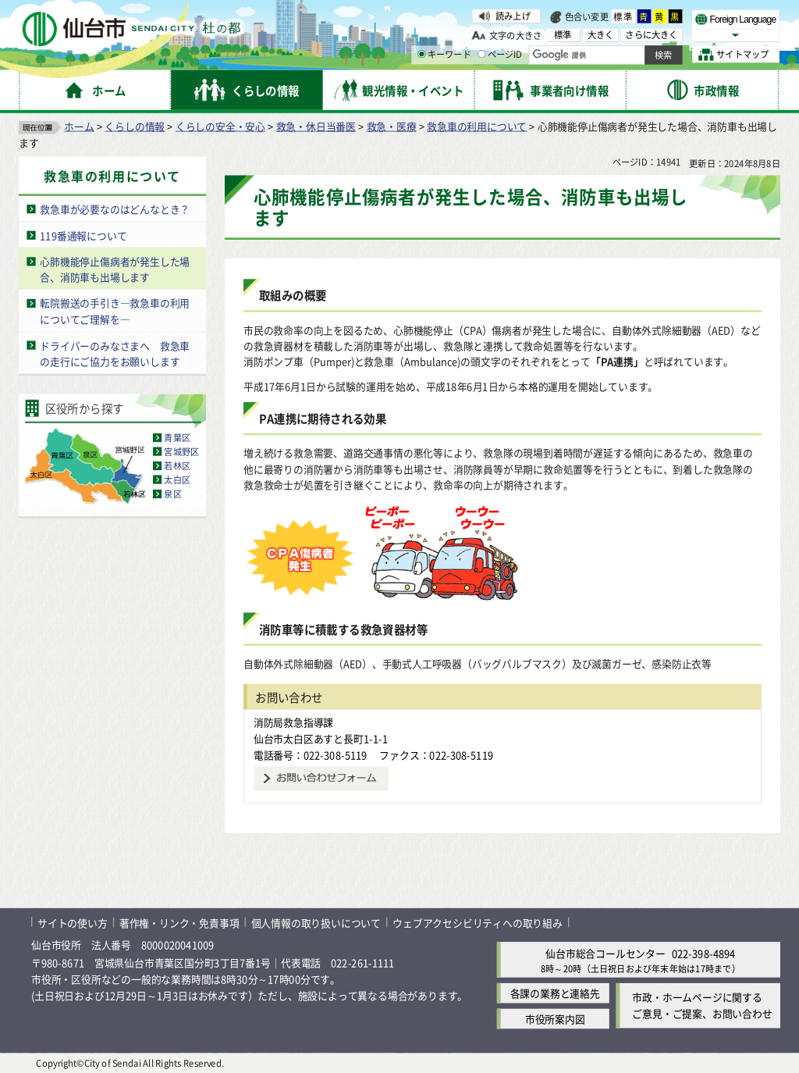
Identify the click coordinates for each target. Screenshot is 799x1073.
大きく (601, 35)
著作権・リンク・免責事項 (179, 921)
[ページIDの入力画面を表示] (481, 54)
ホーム (79, 125)
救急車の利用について (477, 125)
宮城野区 (181, 451)
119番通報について (83, 234)
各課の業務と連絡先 (555, 993)
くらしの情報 (135, 125)
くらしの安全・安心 (220, 125)
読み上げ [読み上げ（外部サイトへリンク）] (513, 15)
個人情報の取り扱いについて (316, 921)
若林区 (177, 465)
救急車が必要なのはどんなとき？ (115, 208)
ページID (500, 54)
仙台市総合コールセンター (605, 952)
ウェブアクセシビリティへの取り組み (477, 921)
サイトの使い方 (72, 921)
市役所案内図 (555, 1018)
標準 (623, 16)
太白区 (177, 479)
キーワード (444, 54)
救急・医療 (392, 125)
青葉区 (177, 437)
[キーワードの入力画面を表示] (421, 54)
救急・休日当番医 (316, 125)
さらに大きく (651, 35)
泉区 (172, 493)
